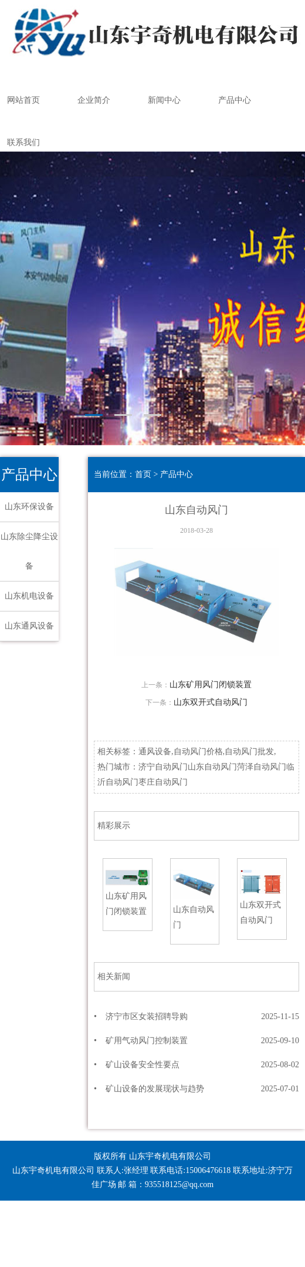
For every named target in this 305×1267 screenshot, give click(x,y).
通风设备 (154, 751)
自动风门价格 (198, 751)
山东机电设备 (29, 596)
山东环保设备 (29, 506)
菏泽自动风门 (261, 766)
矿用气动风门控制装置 (147, 1040)
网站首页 (23, 100)
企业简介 (93, 100)
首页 (143, 474)
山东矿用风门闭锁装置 (211, 684)
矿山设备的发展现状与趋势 (155, 1088)
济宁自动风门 (163, 766)
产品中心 (234, 100)
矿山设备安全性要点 (142, 1064)
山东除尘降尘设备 (29, 551)
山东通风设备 (29, 625)
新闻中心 (164, 100)
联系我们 (23, 142)
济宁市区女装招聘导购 (147, 1016)
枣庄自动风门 (163, 782)
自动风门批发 (249, 751)
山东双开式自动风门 (211, 702)
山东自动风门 (212, 766)
